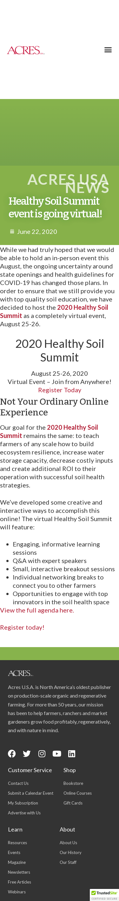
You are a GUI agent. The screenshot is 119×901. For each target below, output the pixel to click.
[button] (108, 49)
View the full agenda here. (37, 610)
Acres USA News (68, 183)
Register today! (22, 627)
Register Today (59, 390)
